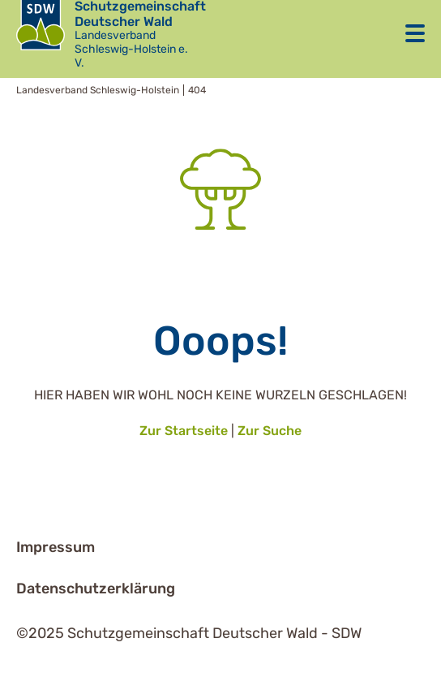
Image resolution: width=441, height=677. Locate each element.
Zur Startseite (183, 430)
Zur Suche (270, 430)
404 (197, 90)
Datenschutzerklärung (95, 588)
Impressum (55, 547)
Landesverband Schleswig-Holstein (97, 90)
